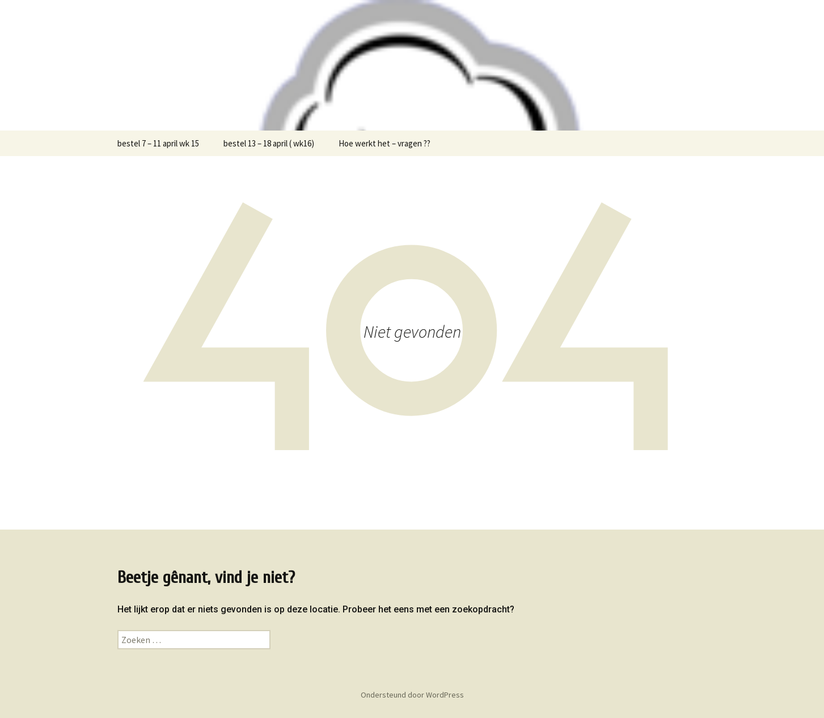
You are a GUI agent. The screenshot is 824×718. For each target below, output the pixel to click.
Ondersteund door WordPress (412, 695)
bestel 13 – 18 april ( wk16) (268, 143)
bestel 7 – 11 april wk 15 (158, 143)
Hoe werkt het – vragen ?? (384, 143)
